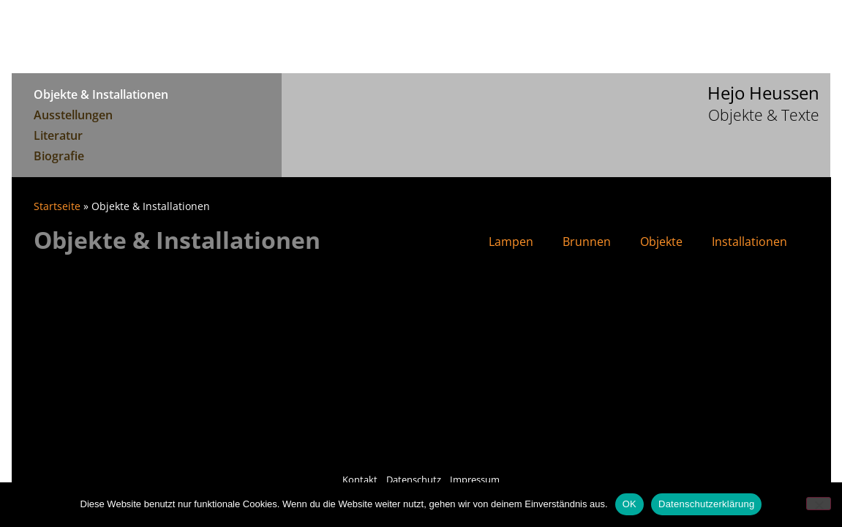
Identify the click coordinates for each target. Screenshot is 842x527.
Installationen (749, 241)
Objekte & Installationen (101, 94)
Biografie (59, 156)
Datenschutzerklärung (706, 503)
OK (629, 503)
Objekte (661, 241)
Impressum (475, 479)
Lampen (511, 241)
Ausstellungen (73, 115)
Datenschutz (413, 479)
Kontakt (359, 479)
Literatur (58, 135)
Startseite (57, 206)
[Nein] (818, 503)
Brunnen (587, 241)
